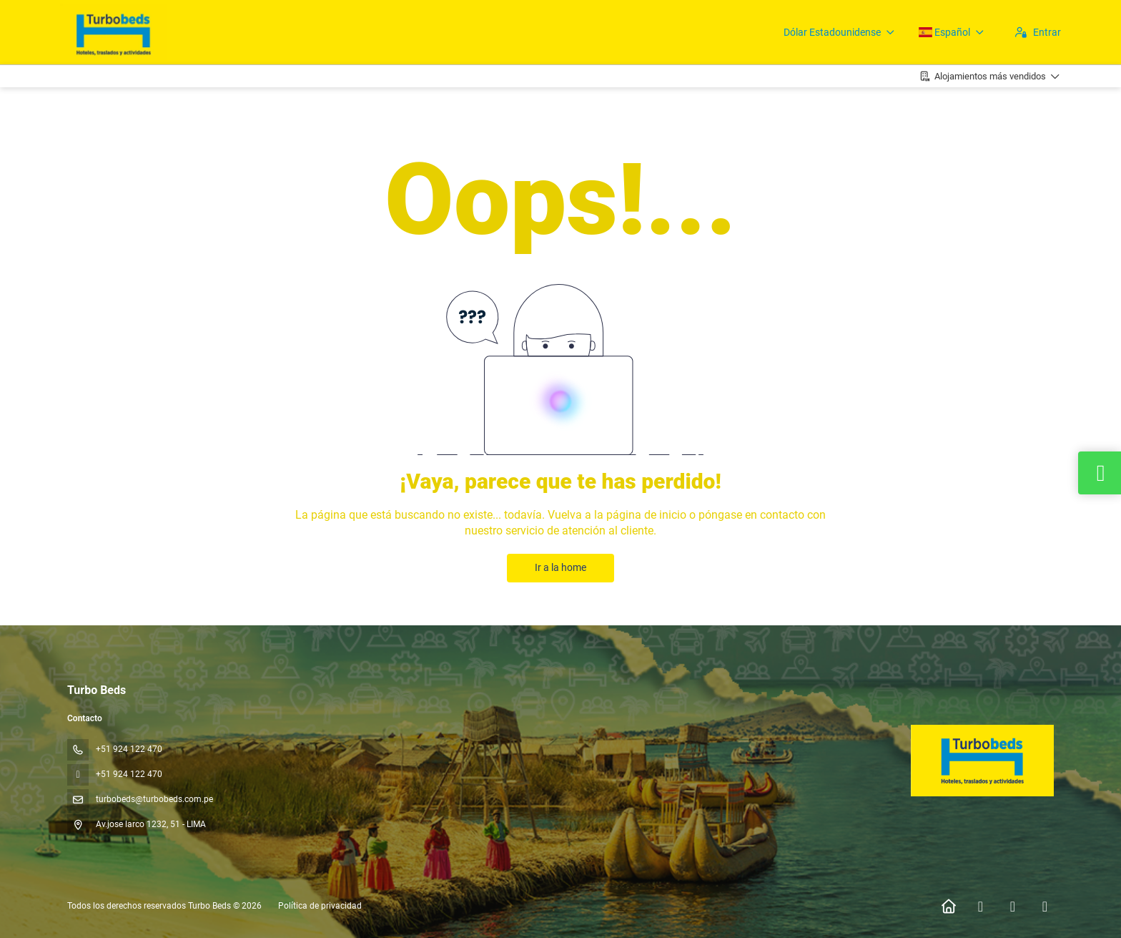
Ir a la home (560, 567)
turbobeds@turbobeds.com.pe (154, 799)
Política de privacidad (320, 906)
